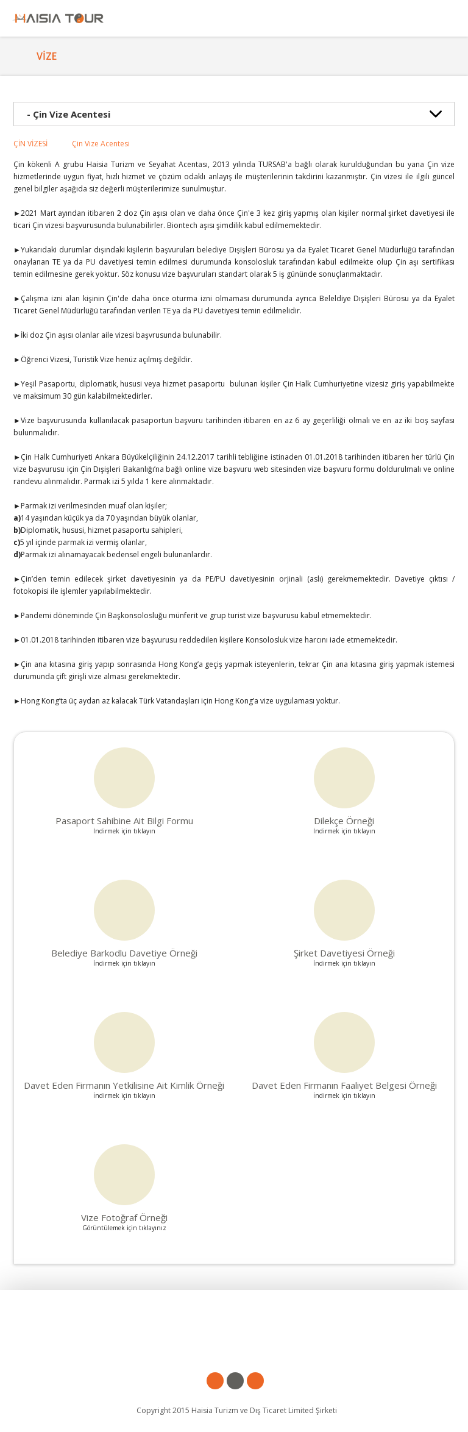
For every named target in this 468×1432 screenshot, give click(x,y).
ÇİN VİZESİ (30, 143)
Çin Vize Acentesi (101, 143)
